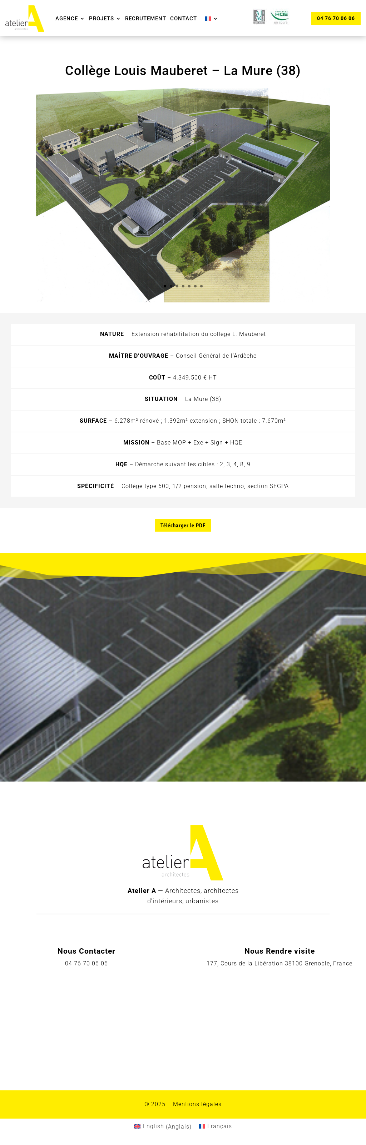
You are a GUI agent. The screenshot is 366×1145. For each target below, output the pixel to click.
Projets (101, 18)
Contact (183, 18)
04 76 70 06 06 (336, 18)
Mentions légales (197, 1104)
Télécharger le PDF (183, 525)
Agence (66, 18)
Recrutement (145, 18)
